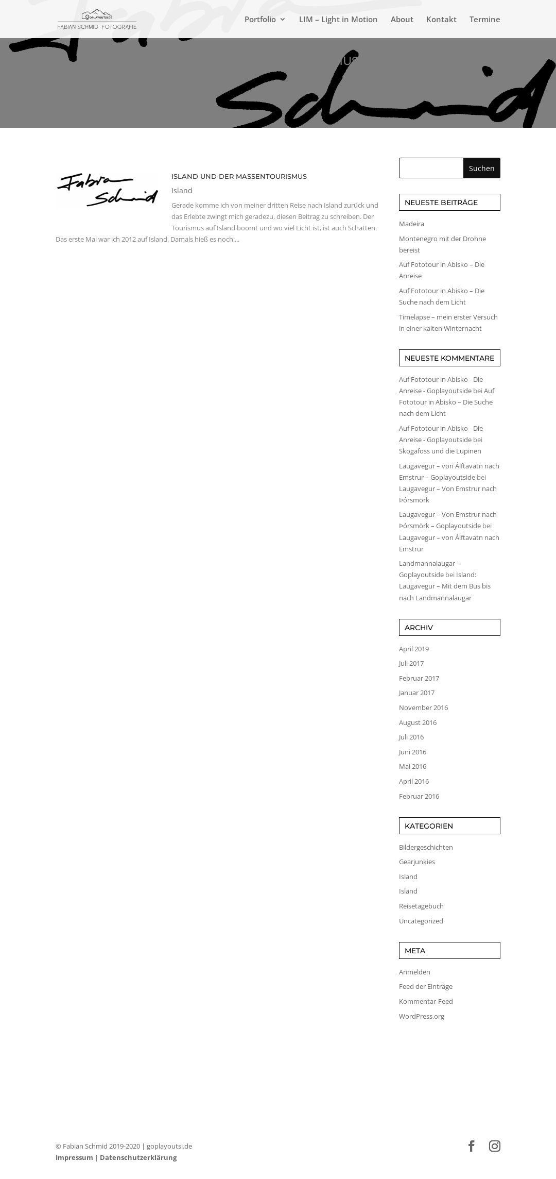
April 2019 (414, 648)
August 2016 (418, 722)
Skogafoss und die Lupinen (440, 451)
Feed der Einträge (426, 986)
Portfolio (260, 19)
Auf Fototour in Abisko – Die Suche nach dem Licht (446, 402)
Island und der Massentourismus (239, 176)
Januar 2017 (417, 692)
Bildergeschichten (426, 847)
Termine (485, 19)
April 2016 (414, 781)
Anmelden (414, 971)
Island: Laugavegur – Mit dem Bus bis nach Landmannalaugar (445, 586)
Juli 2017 (411, 663)
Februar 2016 (419, 796)
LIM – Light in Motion (338, 19)
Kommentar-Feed (426, 1001)
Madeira (411, 223)
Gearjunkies (417, 861)
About (402, 19)
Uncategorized (421, 920)
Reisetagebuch (421, 906)
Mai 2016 (412, 766)
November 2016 (423, 707)
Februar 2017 (419, 678)
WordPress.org (421, 1016)
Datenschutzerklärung (138, 1157)
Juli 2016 (411, 737)
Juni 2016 (412, 751)
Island (182, 190)
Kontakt (441, 19)
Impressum (74, 1157)
